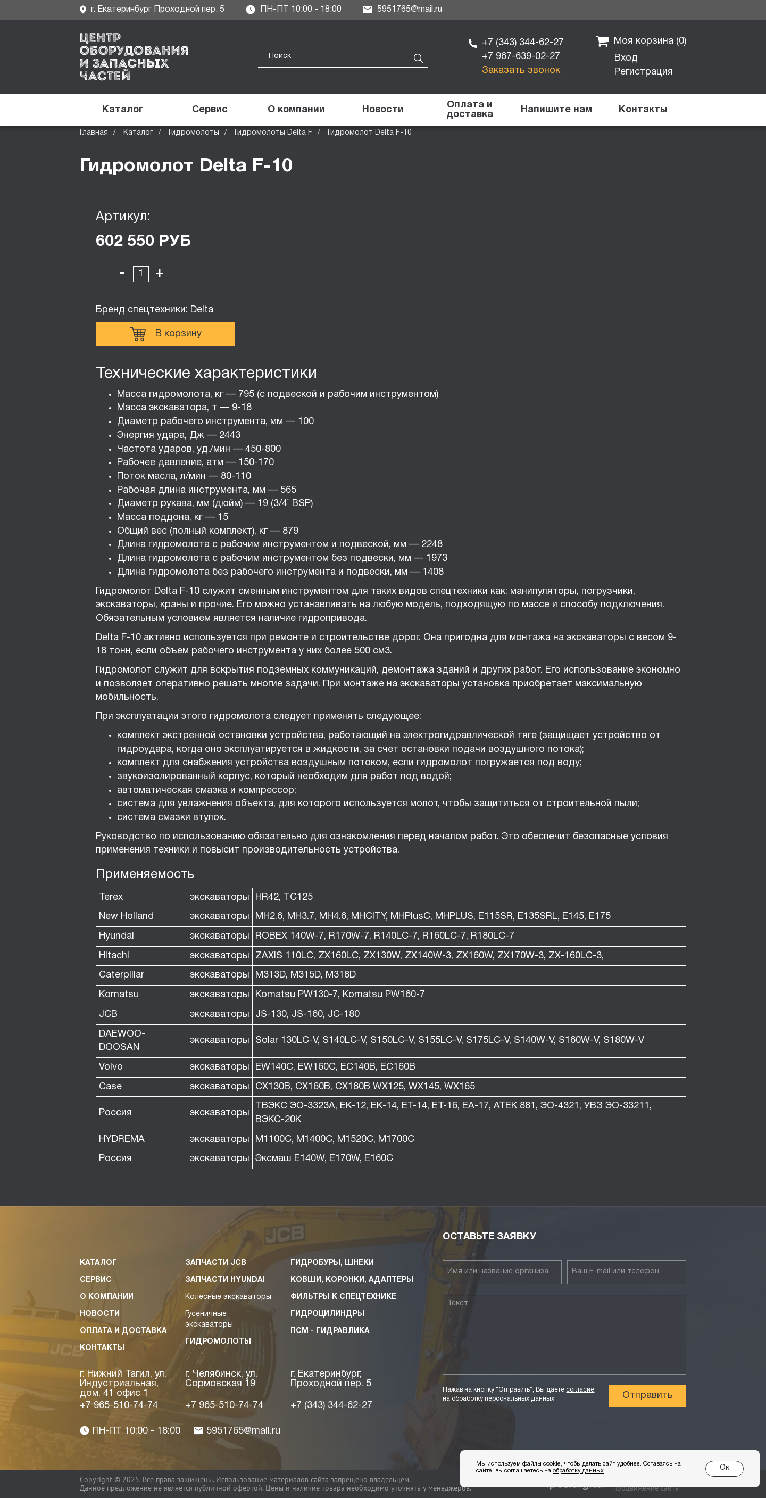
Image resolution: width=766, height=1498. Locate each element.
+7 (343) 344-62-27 (523, 42)
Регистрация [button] (643, 72)
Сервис (96, 1280)
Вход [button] (626, 58)
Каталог (138, 132)
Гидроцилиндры (327, 1314)
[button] (556, 110)
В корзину (166, 334)
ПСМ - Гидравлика (330, 1331)
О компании (107, 1297)
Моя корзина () (641, 41)
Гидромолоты (194, 132)
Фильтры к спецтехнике (343, 1297)
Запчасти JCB (215, 1263)
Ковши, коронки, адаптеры (351, 1280)
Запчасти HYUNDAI (225, 1280)
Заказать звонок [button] (521, 70)
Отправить (647, 1395)
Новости (100, 1314)
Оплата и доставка (123, 1331)
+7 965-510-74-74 (119, 1405)
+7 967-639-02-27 (521, 56)
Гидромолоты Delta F (273, 132)
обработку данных (578, 1471)
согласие (580, 1390)
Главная (94, 132)
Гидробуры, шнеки (332, 1263)
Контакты (102, 1348)
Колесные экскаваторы (228, 1297)
